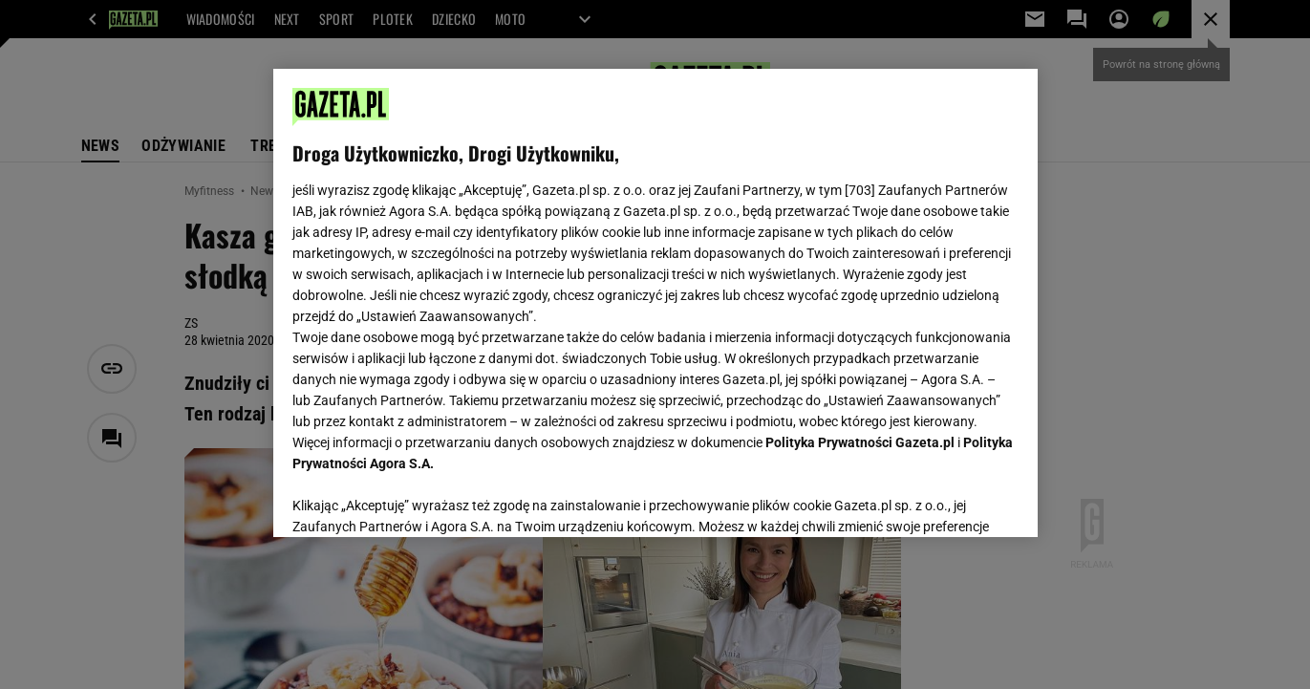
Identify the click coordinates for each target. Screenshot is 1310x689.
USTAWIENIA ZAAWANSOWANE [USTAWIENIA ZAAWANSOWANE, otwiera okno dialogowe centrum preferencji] (417, 498)
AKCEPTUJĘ (953, 499)
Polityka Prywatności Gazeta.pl (860, 442)
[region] (655, 303)
